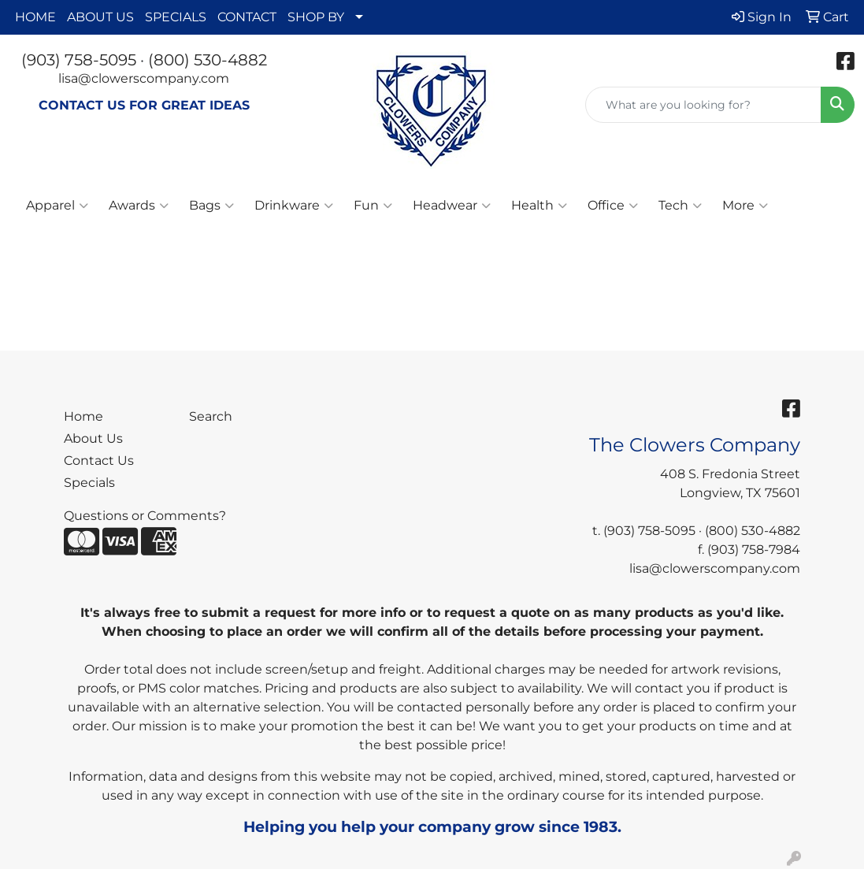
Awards (139, 205)
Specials (89, 482)
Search (210, 416)
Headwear (452, 205)
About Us (93, 438)
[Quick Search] (703, 105)
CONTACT (246, 16)
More (745, 205)
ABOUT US (100, 16)
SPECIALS (175, 16)
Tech (680, 205)
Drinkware (293, 205)
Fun (373, 205)
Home (83, 416)
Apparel (57, 205)
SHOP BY (315, 16)
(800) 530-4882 (207, 59)
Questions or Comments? (145, 515)
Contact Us (99, 460)
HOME (35, 16)
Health (539, 205)
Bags (211, 205)
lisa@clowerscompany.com (143, 78)
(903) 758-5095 (78, 59)
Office (613, 205)
